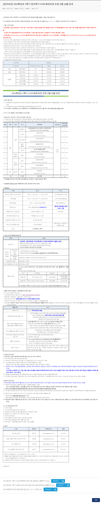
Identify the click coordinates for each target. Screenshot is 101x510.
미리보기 (56, 481)
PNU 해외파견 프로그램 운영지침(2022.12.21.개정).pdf (22, 489)
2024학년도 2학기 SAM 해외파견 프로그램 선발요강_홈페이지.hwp (26, 481)
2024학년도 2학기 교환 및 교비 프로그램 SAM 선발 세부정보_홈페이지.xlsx (29, 485)
